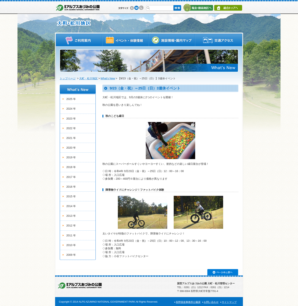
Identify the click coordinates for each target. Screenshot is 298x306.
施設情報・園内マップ (172, 39)
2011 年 (71, 235)
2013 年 (71, 215)
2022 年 (71, 128)
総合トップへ (228, 8)
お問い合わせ (211, 302)
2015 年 (71, 196)
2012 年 (71, 225)
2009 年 (71, 254)
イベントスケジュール (125, 39)
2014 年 (71, 206)
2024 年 (71, 108)
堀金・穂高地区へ (198, 7)
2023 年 (71, 118)
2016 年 (71, 186)
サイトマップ (229, 302)
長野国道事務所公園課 (188, 302)
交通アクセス (218, 39)
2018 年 (71, 167)
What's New (108, 78)
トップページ (68, 78)
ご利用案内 (79, 39)
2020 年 (71, 147)
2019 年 (71, 157)
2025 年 (71, 98)
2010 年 (71, 245)
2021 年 (71, 137)
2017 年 (71, 176)
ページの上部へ (222, 272)
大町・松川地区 (88, 78)
